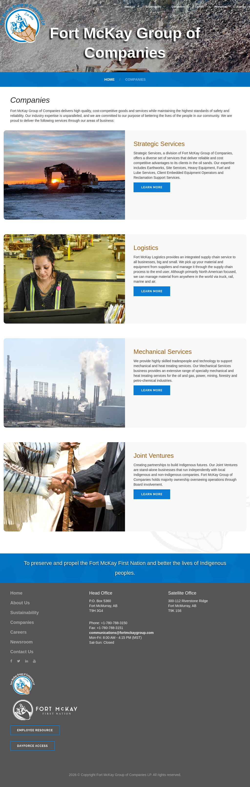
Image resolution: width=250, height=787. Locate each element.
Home (109, 79)
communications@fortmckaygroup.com (121, 633)
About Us (129, 6)
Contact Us (243, 6)
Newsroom (220, 6)
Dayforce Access (32, 746)
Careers (199, 6)
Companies (178, 6)
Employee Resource (35, 730)
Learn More (152, 187)
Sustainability (153, 6)
